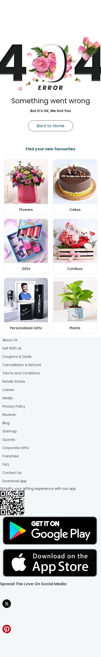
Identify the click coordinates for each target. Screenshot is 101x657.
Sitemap (9, 431)
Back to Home (51, 126)
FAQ (5, 464)
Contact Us (12, 472)
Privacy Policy (13, 406)
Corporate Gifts (15, 447)
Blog (5, 423)
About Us (9, 340)
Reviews (9, 414)
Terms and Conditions (21, 373)
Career (8, 389)
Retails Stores (13, 381)
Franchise (10, 456)
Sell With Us (12, 348)
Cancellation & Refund (21, 364)
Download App (14, 481)
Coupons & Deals (17, 356)
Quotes (8, 439)
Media (7, 398)
